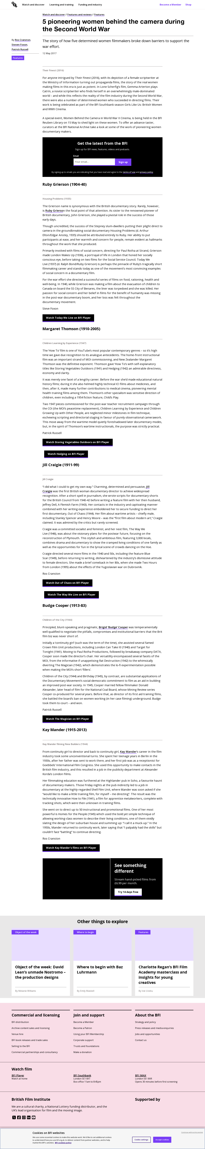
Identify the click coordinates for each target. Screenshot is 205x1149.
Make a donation (82, 1052)
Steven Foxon (19, 44)
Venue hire (17, 1034)
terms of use (129, 172)
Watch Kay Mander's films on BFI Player (71, 847)
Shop (188, 4)
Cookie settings (141, 1139)
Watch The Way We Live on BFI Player (71, 594)
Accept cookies (162, 1139)
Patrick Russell (20, 49)
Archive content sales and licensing (31, 1028)
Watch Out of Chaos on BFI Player (67, 582)
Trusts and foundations (86, 1046)
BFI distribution (20, 1022)
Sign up (123, 162)
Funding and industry (90, 4)
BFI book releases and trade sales (30, 1040)
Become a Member (170, 4)
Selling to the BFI (21, 1046)
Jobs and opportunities (147, 1034)
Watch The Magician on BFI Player (67, 718)
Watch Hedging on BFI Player (66, 454)
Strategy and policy (145, 1022)
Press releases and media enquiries (154, 1028)
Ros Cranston (22, 39)
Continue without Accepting (192, 1132)
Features (99, 14)
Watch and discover (33, 4)
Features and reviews (79, 14)
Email (94, 160)
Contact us (141, 1040)
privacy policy (146, 172)
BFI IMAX (140, 1075)
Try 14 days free (128, 892)
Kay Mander (128, 751)
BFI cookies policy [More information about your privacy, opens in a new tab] (63, 1142)
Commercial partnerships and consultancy (35, 1052)
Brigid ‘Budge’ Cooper (113, 627)
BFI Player (18, 1075)
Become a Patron (82, 1028)
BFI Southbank (82, 1075)
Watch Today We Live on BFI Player (68, 317)
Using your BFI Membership (88, 1034)
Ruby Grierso (54, 210)
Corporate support (83, 1040)
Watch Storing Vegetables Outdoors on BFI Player (77, 442)
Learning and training (61, 4)
